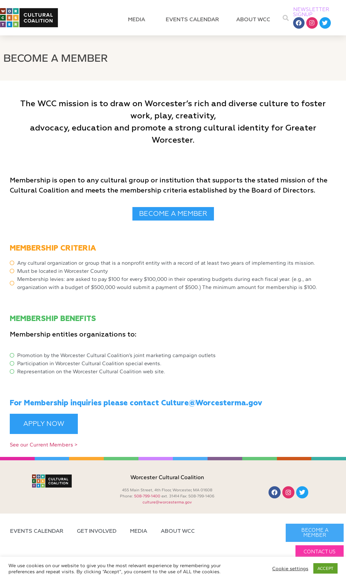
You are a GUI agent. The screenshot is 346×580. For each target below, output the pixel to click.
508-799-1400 (147, 496)
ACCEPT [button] (325, 568)
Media (138, 20)
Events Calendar (192, 20)
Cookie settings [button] (290, 569)
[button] (285, 17)
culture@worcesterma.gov (167, 502)
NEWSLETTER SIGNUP (311, 12)
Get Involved (97, 531)
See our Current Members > (43, 444)
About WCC (255, 20)
